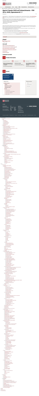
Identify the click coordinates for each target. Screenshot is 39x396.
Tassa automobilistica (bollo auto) (9, 374)
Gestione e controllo (8, 258)
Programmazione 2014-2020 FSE (10, 260)
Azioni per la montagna (8, 201)
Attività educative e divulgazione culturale (11, 211)
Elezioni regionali (7, 148)
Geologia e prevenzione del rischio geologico (10, 344)
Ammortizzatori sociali (8, 305)
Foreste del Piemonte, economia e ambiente (10, 91)
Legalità (6, 252)
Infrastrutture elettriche (8, 331)
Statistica (6, 163)
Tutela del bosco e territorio (9, 197)
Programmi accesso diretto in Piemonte (10, 274)
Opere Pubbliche (7, 329)
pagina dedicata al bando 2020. (23, 32)
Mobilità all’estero (8, 297)
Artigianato (6, 369)
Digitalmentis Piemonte (6, 388)
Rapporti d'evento (8, 325)
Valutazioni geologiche (8, 345)
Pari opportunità (8, 233)
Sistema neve (7, 224)
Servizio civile (6, 250)
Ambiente (6, 84)
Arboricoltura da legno (5, 52)
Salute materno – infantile (8, 360)
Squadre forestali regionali (9, 352)
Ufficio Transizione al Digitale (7, 127)
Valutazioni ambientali (8, 183)
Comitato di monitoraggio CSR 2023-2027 (11, 270)
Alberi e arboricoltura (8, 191)
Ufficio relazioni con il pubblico (7, 138)
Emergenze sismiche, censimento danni (10, 327)
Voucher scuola (8, 289)
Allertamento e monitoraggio (9, 339)
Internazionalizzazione (7, 372)
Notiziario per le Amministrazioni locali (9, 151)
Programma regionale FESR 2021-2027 (10, 262)
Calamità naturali (7, 324)
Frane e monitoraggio (8, 346)
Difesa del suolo (7, 332)
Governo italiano (4, 0)
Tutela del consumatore (8, 237)
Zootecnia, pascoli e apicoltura (8, 176)
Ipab (6, 243)
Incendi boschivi (8, 340)
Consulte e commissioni (6, 122)
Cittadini (5, 379)
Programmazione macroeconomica (9, 158)
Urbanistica (7, 206)
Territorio (6, 205)
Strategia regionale (8, 220)
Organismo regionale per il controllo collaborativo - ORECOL (10, 128)
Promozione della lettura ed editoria (10, 217)
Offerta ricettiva (8, 229)
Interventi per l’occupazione (9, 302)
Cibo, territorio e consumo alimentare (9, 169)
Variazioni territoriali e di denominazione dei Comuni (11, 153)
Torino (15, 108)
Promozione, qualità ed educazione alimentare (10, 170)
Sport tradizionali (8, 222)
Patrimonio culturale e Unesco (9, 216)
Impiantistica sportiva (8, 223)
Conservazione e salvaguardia (9, 187)
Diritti (5, 232)
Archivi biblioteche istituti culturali (10, 210)
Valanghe (7, 347)
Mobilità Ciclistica (7, 313)
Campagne (5, 387)
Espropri (6, 149)
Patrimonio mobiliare (7, 155)
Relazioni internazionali (6, 130)
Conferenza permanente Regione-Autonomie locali (11, 152)
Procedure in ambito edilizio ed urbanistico (11, 349)
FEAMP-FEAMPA (7, 178)
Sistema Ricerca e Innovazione (8, 364)
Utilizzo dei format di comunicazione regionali (9, 144)
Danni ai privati (8, 326)
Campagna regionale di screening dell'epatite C (9, 385)
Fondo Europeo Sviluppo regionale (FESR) (9, 261)
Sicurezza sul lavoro (7, 359)
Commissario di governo (7, 336)
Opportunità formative (8, 295)
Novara (15, 107)
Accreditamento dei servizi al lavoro (10, 306)
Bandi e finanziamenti (6, 137)
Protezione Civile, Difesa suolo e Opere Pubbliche (9, 323)
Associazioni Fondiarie (8, 200)
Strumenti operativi (7, 362)
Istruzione (6, 288)
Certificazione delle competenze (9, 299)
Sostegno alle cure (7, 356)
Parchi (7, 188)
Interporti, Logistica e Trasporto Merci (9, 319)
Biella (11, 109)
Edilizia (7, 207)
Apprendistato (7, 296)
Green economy (7, 199)
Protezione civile (7, 337)
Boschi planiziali (4, 51)
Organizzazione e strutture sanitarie (9, 355)
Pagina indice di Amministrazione (6, 118)
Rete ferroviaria (6, 316)
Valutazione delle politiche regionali (9, 161)
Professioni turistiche (8, 228)
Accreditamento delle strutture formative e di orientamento (13, 298)
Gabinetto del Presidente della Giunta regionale (9, 126)
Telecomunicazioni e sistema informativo (10, 343)
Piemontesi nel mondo (8, 213)
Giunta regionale (5, 121)
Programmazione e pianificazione (10, 338)
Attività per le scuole (8, 292)
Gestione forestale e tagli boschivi (9, 92)
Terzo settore (7, 242)
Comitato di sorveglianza (9, 259)
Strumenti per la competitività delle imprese (11, 303)
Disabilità (6, 244)
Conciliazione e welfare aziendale (8, 308)
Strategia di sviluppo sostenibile (7, 166)
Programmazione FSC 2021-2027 (10, 280)
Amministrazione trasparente (7, 132)
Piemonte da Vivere (31, 6)
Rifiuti (6, 185)
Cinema (7, 218)
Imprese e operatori (8, 194)
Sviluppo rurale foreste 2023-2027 (10, 195)
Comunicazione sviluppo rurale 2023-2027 (11, 271)
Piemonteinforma (6, 124)
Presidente (5, 120)
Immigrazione (7, 236)
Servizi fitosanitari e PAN (8, 172)
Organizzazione (4, 125)
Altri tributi (6, 377)
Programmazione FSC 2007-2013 (10, 281)
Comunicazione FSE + (8, 257)
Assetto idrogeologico (8, 334)
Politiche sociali (6, 238)
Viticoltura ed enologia (7, 175)
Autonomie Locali (6, 146)
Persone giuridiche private (8, 249)
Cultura (6, 209)
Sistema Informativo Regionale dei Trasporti (10, 322)
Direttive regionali (8, 300)
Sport (5, 219)
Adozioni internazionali (7, 248)
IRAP (5, 375)
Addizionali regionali (7, 376)
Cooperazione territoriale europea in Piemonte (11, 273)
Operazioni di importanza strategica (10, 256)
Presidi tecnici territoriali (7, 351)
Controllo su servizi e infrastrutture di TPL (9, 321)
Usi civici (6, 150)
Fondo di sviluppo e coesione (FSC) (9, 276)
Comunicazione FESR (8, 266)
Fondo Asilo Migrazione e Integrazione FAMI (10, 283)
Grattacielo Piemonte (6, 131)
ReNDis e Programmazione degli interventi (11, 335)
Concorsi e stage (5, 133)
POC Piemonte (7, 279)
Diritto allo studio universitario (9, 293)
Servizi (16, 6)
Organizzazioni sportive (8, 221)
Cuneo (11, 110)
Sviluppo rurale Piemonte (8, 268)
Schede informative (29, 84)
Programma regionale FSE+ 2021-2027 (10, 254)
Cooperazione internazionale (8, 251)
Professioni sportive (8, 225)
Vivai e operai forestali (8, 198)
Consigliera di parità (8, 307)
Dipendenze (6, 361)
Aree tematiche (4, 165)
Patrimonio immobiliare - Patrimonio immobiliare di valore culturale (12, 154)
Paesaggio (6, 204)
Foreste (6, 88)
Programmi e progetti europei (8, 272)
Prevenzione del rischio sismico (8, 348)
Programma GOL (7, 310)
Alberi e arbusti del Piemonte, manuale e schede (8, 48)
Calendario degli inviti (8, 263)
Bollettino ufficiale (6, 136)
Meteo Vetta (7, 203)
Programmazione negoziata (8, 159)
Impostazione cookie (21, 112)
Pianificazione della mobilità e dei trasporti (10, 318)
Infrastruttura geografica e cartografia (10, 208)
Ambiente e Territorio (7, 83)
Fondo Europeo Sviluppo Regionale (9, 367)
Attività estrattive (7, 368)
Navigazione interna (7, 317)
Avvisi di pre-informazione (9, 255)
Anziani (7, 241)
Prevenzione (6, 358)
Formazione (7, 342)
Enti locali (6, 147)
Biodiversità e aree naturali (8, 186)
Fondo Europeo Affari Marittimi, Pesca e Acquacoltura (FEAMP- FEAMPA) (13, 282)
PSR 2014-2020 (8, 196)
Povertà (7, 240)
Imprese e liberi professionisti (7, 381)
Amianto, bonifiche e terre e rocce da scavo (11, 182)
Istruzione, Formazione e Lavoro (7, 287)
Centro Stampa (6, 156)
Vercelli (15, 110)
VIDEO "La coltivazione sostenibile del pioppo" (8, 45)
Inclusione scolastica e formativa (10, 246)
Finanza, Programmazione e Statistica (8, 157)
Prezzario (7, 330)
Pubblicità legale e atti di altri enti (7, 141)
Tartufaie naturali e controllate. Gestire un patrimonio (9, 49)
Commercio (6, 371)
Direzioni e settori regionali (7, 126)
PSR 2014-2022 (7, 177)
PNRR (19, 6)
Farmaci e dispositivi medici (8, 357)
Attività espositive (8, 214)
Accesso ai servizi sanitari (8, 354)
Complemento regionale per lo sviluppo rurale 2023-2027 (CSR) (13, 269)
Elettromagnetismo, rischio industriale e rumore (11, 184)
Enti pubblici (5, 380)
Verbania (15, 109)
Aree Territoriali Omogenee (7, 391)
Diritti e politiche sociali (6, 231)
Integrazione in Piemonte (9, 284)
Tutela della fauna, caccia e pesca (8, 174)
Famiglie (7, 240)
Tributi (4, 373)
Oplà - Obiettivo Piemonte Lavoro (7, 389)
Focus (4, 383)
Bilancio (6, 160)
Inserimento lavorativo (8, 247)
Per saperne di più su (8, 64)
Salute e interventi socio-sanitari (10, 245)
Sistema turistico (8, 227)
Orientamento (6, 309)
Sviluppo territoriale (7, 365)
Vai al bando (4, 36)
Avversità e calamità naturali (8, 168)
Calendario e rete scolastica (9, 290)
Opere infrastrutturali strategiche (8, 320)
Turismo (6, 226)
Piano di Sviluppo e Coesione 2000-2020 (11, 278)
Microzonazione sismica (9, 350)
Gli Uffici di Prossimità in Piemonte (8, 384)
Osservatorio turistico (8, 230)
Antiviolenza (7, 235)
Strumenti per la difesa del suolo (10, 333)
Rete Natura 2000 (8, 189)
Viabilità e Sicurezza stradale (8, 315)
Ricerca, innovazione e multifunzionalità (9, 171)
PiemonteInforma (24, 6)
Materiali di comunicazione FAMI (10, 285)
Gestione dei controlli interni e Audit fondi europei (9, 134)
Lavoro (5, 301)
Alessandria (11, 107)
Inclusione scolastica (8, 294)
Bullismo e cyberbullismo (9, 291)
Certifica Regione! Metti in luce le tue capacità (9, 390)
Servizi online (28, 86)
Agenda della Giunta (6, 123)
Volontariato (7, 341)
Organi (3, 119)
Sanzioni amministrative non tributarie (8, 140)
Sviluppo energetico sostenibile (8, 366)
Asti (10, 108)
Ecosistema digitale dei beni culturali (10, 212)
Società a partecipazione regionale (7, 135)
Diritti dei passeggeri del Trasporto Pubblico (10, 314)
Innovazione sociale (8, 239)
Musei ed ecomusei (8, 215)
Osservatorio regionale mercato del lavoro (10, 311)
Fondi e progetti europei (6, 253)
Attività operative (8, 353)
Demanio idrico (6, 328)
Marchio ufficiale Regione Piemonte (8, 143)
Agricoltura (5, 167)
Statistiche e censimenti (7, 173)
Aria (6, 181)
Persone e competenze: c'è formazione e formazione (10, 386)
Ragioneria (6, 162)
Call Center (5, 139)
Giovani (7, 234)
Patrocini (5, 142)
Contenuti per (4, 378)
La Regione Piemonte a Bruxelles (7, 129)
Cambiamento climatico (8, 87)
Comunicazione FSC (8, 277)
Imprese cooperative (7, 370)
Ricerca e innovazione (7, 363)
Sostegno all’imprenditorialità (9, 304)
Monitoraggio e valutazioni (9, 265)
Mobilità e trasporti (6, 312)
